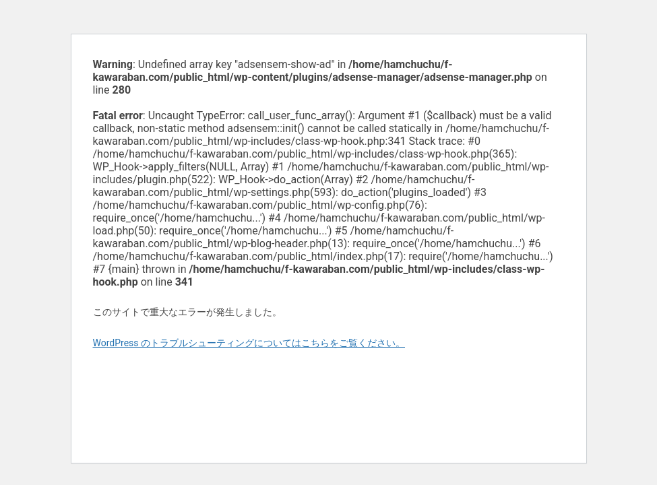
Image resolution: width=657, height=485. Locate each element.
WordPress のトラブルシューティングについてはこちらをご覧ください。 (249, 342)
